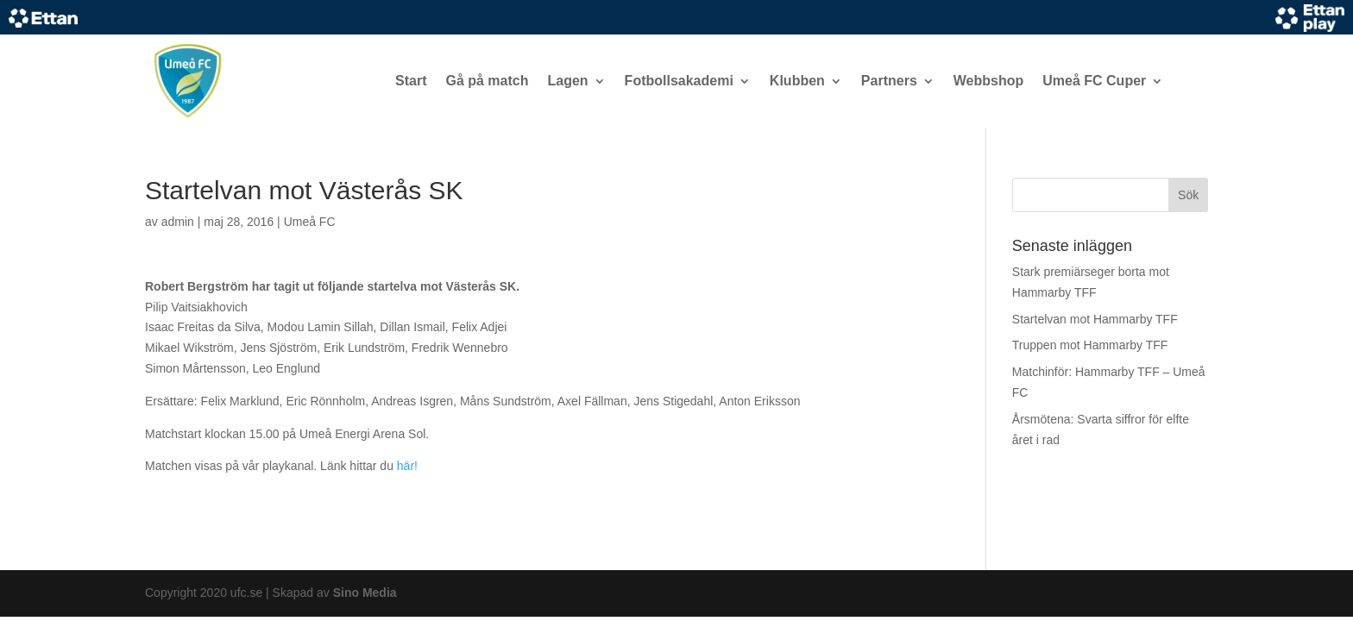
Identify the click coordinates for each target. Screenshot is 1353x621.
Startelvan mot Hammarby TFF (1095, 319)
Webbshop (988, 80)
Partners (889, 80)
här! (407, 466)
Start (410, 80)
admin (177, 222)
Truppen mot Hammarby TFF (1090, 345)
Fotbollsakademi (679, 80)
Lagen (567, 80)
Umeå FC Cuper (1094, 80)
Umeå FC (310, 222)
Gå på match (486, 80)
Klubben (797, 80)
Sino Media (365, 592)
